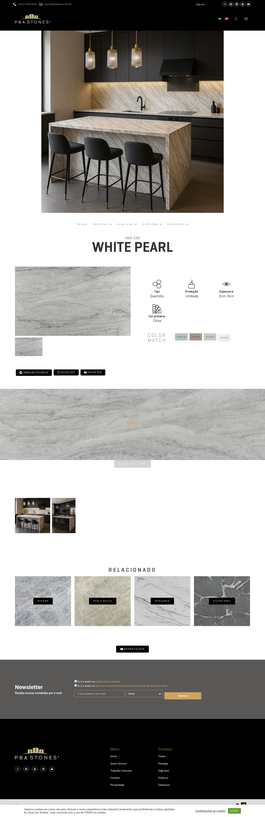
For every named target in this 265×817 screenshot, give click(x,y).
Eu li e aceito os (98, 681)
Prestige (163, 765)
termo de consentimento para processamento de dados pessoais (131, 685)
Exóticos (163, 781)
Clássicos (164, 789)
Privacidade (117, 789)
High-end (132, 238)
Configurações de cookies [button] (210, 811)
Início (113, 756)
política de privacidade (107, 681)
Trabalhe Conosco (121, 773)
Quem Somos (119, 765)
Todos (162, 756)
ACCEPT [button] (234, 811)
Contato (115, 781)
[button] (246, 18)
